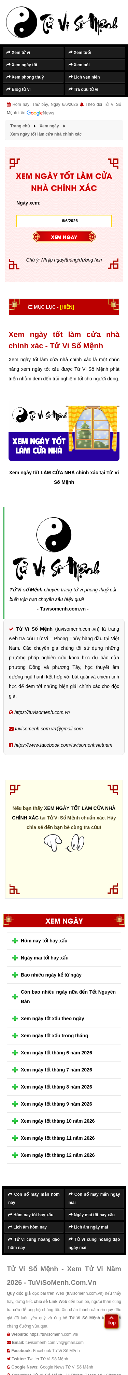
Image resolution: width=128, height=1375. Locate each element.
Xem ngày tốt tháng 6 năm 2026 (56, 1052)
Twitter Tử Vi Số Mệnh (47, 1359)
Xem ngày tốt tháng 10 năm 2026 (58, 1121)
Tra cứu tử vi (83, 89)
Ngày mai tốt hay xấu (45, 957)
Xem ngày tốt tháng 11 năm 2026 (58, 1138)
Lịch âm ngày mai (88, 1227)
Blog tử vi (18, 89)
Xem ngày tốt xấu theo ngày (52, 1018)
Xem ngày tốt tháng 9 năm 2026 (56, 1104)
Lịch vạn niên (84, 77)
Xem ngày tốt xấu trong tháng (54, 1035)
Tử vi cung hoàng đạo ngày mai (94, 1243)
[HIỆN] (67, 307)
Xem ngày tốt (21, 64)
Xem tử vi (18, 52)
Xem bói (79, 64)
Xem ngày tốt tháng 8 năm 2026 (56, 1087)
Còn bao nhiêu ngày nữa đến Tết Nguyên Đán (68, 996)
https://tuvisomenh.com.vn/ (53, 1334)
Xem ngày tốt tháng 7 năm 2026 (56, 1069)
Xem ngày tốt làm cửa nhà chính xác (63, 812)
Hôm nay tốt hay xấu (44, 940)
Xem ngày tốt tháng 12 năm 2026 (58, 1155)
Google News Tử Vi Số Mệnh (66, 1367)
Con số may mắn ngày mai (94, 1198)
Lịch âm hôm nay (27, 1227)
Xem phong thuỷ (25, 77)
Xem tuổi (80, 52)
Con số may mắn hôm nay (34, 1198)
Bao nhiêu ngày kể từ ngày (51, 975)
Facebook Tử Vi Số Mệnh (56, 1350)
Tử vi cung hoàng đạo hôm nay (34, 1243)
